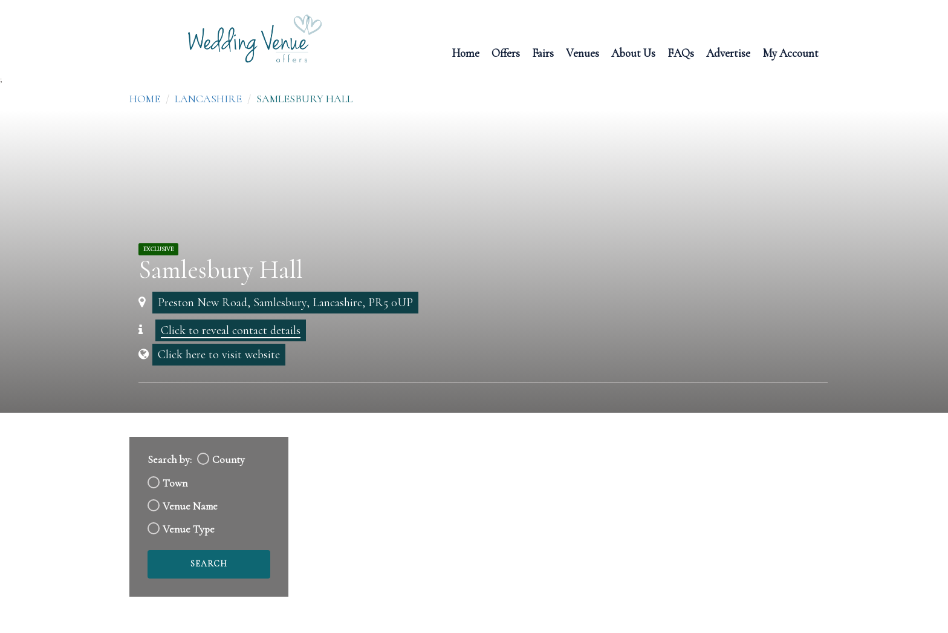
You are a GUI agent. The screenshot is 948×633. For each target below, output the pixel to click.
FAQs (680, 52)
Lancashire (208, 98)
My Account (790, 52)
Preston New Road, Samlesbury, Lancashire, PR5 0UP (285, 302)
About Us (633, 52)
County (228, 459)
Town (175, 483)
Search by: (170, 459)
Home (465, 52)
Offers (506, 52)
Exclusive (158, 249)
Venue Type (189, 529)
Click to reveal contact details (230, 330)
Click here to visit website (219, 354)
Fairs (543, 52)
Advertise (728, 52)
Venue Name (190, 506)
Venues (582, 52)
